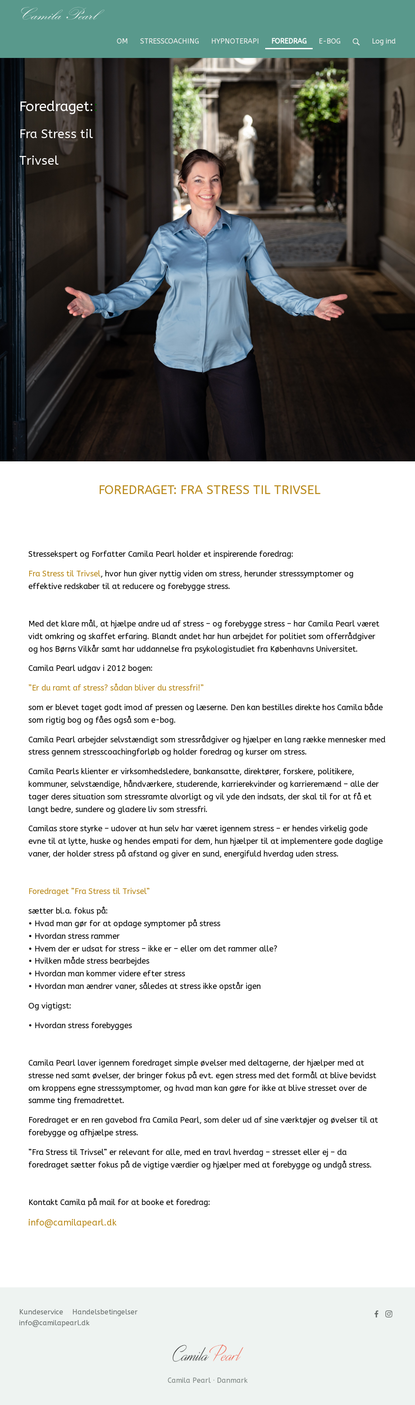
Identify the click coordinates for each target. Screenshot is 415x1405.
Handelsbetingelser (105, 1312)
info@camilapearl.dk (54, 1323)
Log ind (384, 41)
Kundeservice (41, 1312)
